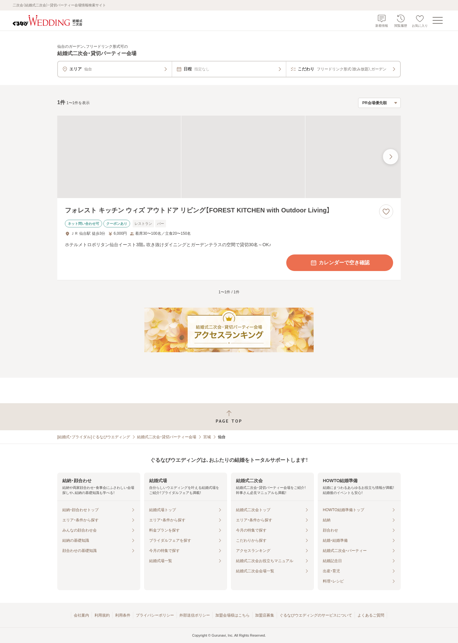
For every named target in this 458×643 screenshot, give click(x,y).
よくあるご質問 (370, 615)
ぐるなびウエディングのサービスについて (316, 615)
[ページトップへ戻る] (229, 416)
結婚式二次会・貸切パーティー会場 (166, 437)
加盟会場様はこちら (232, 615)
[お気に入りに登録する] (386, 211)
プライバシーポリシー (155, 615)
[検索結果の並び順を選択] (379, 103)
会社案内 (81, 615)
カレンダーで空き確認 (340, 263)
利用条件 (122, 615)
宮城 (207, 437)
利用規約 (102, 615)
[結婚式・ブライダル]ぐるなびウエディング (93, 437)
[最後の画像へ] (390, 156)
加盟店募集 (264, 615)
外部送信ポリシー (194, 615)
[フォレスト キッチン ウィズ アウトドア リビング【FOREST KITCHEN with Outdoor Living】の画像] (229, 157)
